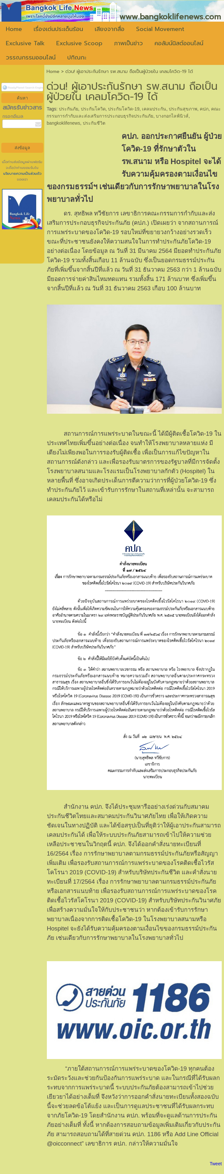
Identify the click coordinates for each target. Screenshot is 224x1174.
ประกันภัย (68, 108)
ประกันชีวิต (94, 123)
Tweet (216, 1163)
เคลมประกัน (154, 108)
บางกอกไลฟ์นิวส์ (172, 116)
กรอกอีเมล (12, 116)
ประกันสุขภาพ (183, 108)
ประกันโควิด (93, 108)
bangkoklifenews (63, 123)
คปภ (204, 108)
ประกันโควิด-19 (123, 108)
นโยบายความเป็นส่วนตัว (22, 173)
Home (53, 71)
